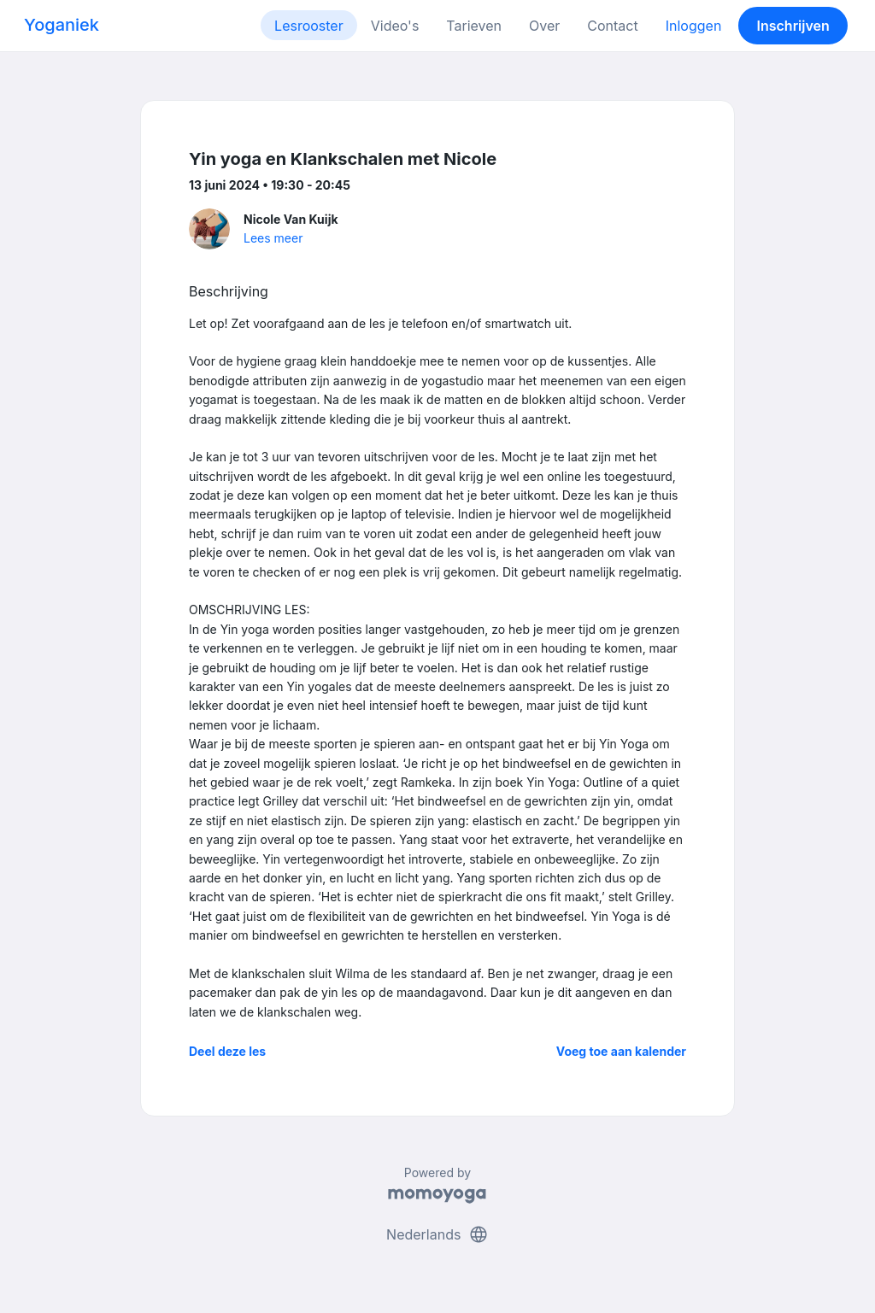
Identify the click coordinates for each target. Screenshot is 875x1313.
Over (544, 25)
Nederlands (437, 1234)
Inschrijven (793, 25)
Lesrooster (309, 25)
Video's (395, 25)
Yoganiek (61, 25)
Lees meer (273, 238)
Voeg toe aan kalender (621, 1051)
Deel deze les (227, 1051)
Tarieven (474, 25)
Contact (612, 25)
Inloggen (694, 25)
